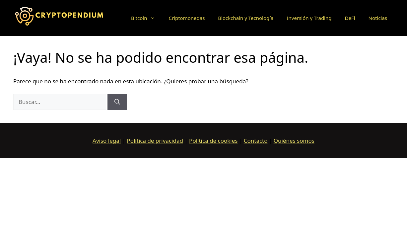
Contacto (256, 140)
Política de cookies (213, 140)
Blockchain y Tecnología (245, 18)
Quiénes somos (294, 140)
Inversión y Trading (309, 18)
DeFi (350, 18)
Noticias (378, 18)
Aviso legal (107, 140)
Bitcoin (146, 18)
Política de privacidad (155, 140)
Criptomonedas (187, 18)
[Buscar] (117, 102)
